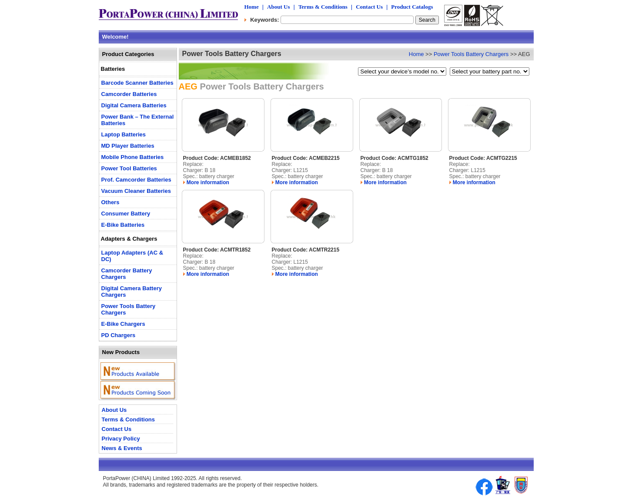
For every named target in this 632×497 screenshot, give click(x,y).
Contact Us (369, 6)
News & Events (122, 448)
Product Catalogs (412, 6)
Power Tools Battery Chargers (471, 54)
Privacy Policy (121, 438)
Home (251, 6)
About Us (278, 6)
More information (206, 182)
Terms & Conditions (323, 6)
